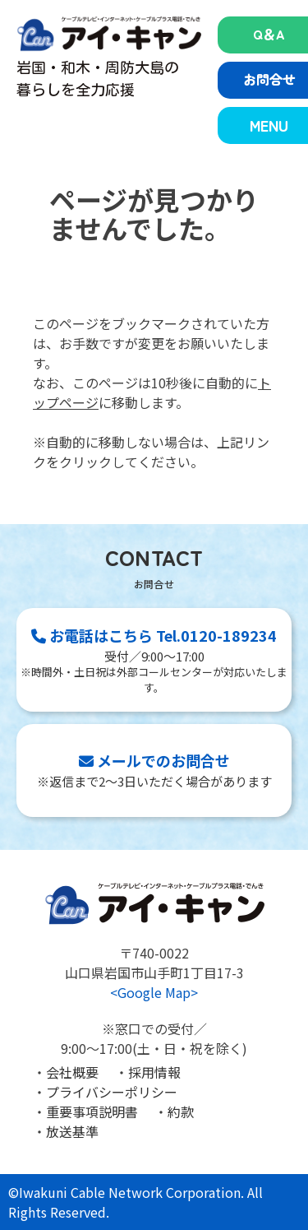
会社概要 (72, 1072)
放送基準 (72, 1131)
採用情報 (154, 1072)
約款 (181, 1111)
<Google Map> (154, 992)
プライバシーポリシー (111, 1092)
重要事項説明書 (92, 1111)
